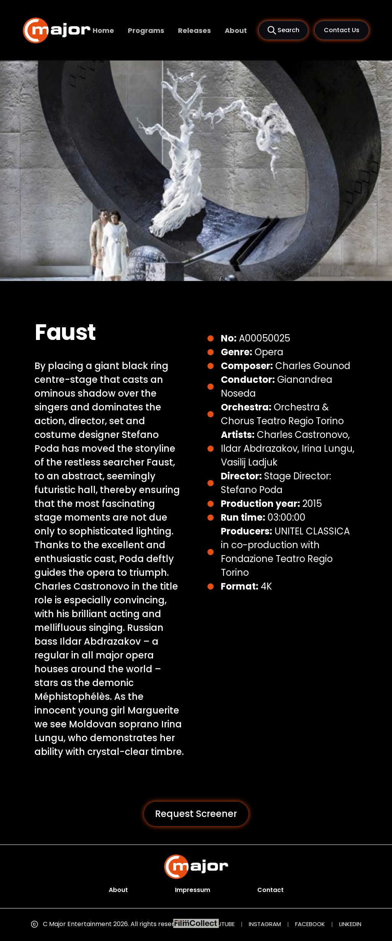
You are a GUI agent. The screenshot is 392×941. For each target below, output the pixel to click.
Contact (270, 889)
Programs (146, 30)
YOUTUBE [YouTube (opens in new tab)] (222, 924)
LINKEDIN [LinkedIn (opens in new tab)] (350, 924)
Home (103, 30)
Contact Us (341, 30)
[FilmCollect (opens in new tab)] (196, 923)
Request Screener (196, 813)
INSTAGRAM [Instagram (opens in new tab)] (265, 924)
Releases (194, 30)
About (236, 30)
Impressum (192, 889)
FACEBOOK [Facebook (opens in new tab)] (310, 924)
